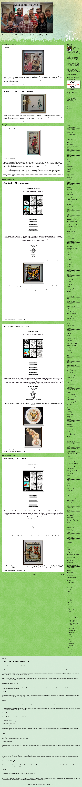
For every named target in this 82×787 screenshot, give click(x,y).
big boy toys (69, 168)
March (70, 641)
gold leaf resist (69, 296)
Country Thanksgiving (71, 231)
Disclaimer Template (30, 679)
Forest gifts (69, 281)
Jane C (33, 249)
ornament (68, 412)
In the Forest (69, 340)
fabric (68, 254)
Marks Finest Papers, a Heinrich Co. (33, 256)
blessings (68, 177)
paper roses (69, 429)
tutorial (68, 547)
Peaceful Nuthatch (70, 434)
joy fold (68, 348)
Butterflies (69, 197)
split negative (69, 515)
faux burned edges (70, 261)
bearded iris (69, 163)
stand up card (69, 524)
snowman (68, 512)
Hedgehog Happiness (71, 316)
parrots (68, 433)
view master (69, 560)
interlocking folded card (71, 343)
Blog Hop (68, 180)
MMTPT (68, 387)
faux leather (69, 266)
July (70, 634)
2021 (69, 593)
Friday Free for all (70, 284)
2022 (69, 591)
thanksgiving (69, 542)
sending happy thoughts (71, 502)
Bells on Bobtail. (70, 166)
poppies (68, 446)
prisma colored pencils (71, 453)
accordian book (70, 137)
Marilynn (33, 251)
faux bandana (69, 259)
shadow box (69, 507)
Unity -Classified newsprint (72, 552)
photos (68, 438)
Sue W (33, 253)
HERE (17, 81)
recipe (68, 478)
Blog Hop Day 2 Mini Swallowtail (16, 326)
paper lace (69, 424)
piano (68, 439)
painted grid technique (71, 417)
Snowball (68, 510)
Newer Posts (5, 574)
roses (68, 483)
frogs (68, 286)
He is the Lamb (70, 311)
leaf (67, 360)
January (70, 645)
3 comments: (19, 175)
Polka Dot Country (70, 443)
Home (33, 574)
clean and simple (70, 223)
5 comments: (19, 84)
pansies (68, 419)
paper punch (69, 428)
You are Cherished (70, 582)
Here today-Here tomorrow (72, 321)
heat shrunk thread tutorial (72, 315)
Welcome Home (70, 567)
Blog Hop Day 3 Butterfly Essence (16, 183)
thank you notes (70, 537)
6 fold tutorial (69, 132)
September (71, 630)
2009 (69, 653)
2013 (69, 608)
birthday (68, 171)
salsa (68, 485)
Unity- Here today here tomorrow (73, 554)
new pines (69, 404)
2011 (69, 649)
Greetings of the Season (71, 306)
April (70, 639)
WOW (68, 580)
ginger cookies (69, 294)
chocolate (68, 214)
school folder (69, 492)
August (70, 632)
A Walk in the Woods (71, 136)
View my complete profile (71, 74)
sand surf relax (69, 488)
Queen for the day (70, 466)
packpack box (69, 416)
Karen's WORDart (70, 353)
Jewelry (68, 347)
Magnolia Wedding (70, 377)
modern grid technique (71, 389)
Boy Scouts (69, 189)
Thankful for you (70, 539)
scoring (68, 493)
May (70, 637)
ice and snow (69, 337)
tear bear (68, 534)
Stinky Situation (70, 527)
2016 (69, 602)
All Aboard (69, 147)
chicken (68, 212)
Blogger (52, 784)
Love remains (69, 372)
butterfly (68, 201)
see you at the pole (70, 500)
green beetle (69, 303)
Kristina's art (69, 357)
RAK (68, 475)
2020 (69, 595)
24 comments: (19, 319)
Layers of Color (70, 358)
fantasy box (69, 257)
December (71, 609)
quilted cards (69, 473)
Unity (68, 551)
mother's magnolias (70, 394)
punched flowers (70, 458)
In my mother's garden (71, 338)
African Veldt (69, 144)
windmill (68, 570)
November (71, 626)
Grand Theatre (69, 299)
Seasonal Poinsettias (71, 498)
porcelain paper (70, 449)
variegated (69, 558)
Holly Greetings (70, 325)
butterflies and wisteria (71, 199)
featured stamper (70, 271)
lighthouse (69, 362)
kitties (68, 355)
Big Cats (68, 169)
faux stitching (69, 267)
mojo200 (68, 392)
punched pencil (70, 460)
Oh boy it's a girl (70, 407)
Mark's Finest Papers (71, 379)
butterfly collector (70, 202)
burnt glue (69, 196)
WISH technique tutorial (71, 577)
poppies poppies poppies (71, 448)
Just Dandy (69, 352)
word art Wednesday (71, 579)
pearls (68, 436)
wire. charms (69, 575)
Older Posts (61, 574)
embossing (69, 251)
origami (68, 409)
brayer (68, 191)
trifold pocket (69, 546)
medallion (68, 380)
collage (68, 228)
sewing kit (69, 505)
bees (68, 164)
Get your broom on (70, 293)
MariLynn (76, 46)
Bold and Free (69, 184)
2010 (69, 651)
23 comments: (19, 451)
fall (67, 256)
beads (68, 161)
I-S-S (68, 335)
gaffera (44, 784)
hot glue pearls (69, 330)
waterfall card (69, 563)
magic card (69, 374)
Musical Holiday (70, 399)
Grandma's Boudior (70, 301)
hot (67, 326)
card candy (69, 204)
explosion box (69, 252)
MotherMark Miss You (71, 396)
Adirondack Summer (71, 141)
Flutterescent (69, 279)
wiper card (69, 574)
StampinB (69, 522)
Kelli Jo (33, 246)
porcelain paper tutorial (71, 451)
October (70, 628)
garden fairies (69, 289)
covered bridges (70, 233)
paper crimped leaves (71, 421)
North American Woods (71, 406)
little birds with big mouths (72, 370)
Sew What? (69, 503)
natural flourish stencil (71, 401)
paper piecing (69, 426)
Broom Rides (69, 194)
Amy (33, 255)
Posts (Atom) (9, 577)
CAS (68, 211)
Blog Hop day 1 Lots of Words (14, 459)
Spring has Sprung (70, 519)
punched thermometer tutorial (72, 463)
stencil (68, 525)
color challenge (70, 229)
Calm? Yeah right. (10, 128)
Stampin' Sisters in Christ (71, 520)
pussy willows (69, 465)
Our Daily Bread (70, 414)
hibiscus (68, 323)
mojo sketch (69, 390)
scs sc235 (69, 497)
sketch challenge (70, 508)
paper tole (69, 431)
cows (68, 236)
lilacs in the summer (70, 365)
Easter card (69, 246)
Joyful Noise (69, 350)
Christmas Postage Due (71, 221)
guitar (68, 308)
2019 (69, 597)
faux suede (69, 269)
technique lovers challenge (72, 535)
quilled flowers (69, 468)
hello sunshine (69, 318)
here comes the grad (71, 320)
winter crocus (69, 572)
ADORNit (68, 142)
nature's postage (70, 402)
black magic (69, 175)
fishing (68, 274)
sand (68, 487)
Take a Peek (69, 530)
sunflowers (69, 529)
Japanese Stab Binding (71, 345)
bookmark (69, 187)
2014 (69, 606)
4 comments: (19, 121)
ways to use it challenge (71, 565)
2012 (69, 647)
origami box (69, 411)
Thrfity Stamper (33, 250)
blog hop (68, 179)
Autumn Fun (69, 154)
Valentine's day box (70, 557)
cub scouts (69, 239)
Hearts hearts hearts (71, 313)
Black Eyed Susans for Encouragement (71, 174)
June (70, 636)
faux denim (69, 262)
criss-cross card (70, 238)
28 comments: (19, 570)
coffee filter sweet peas (71, 226)
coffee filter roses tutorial (71, 224)
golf (67, 298)
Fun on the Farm (70, 288)
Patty (33, 248)
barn (68, 159)
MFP (68, 382)
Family (6, 47)
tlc (67, 544)
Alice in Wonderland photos (72, 146)
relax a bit (69, 480)
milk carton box (70, 384)
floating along (69, 276)
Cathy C (33, 252)
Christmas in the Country (71, 219)
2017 (69, 600)
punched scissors (70, 461)
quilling (68, 471)
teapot (68, 532)
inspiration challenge (71, 342)
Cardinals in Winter (70, 209)
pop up (68, 444)
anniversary (69, 151)
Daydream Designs (70, 243)
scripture (68, 495)
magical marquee (70, 375)
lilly (67, 367)
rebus (68, 476)
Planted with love (70, 441)
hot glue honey (69, 328)
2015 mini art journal (71, 129)
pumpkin (68, 456)
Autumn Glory (69, 156)
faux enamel (69, 264)
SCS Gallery (69, 108)
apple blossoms (70, 152)
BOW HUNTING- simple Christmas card (18, 91)
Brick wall (68, 192)
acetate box (69, 139)
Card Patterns (69, 206)
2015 (69, 604)
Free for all (69, 283)
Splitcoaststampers (70, 517)
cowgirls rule (69, 234)
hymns (68, 333)
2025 (69, 589)
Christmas (69, 216)
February (71, 643)
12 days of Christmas (71, 127)
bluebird (68, 182)
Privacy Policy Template (19, 679)
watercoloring (69, 562)
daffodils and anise (70, 241)
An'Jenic (33, 254)
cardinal (68, 207)
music (68, 397)
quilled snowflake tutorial (71, 470)
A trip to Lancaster (70, 134)
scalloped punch (70, 490)
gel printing (69, 291)
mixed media (69, 385)
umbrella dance (70, 549)
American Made (70, 149)
